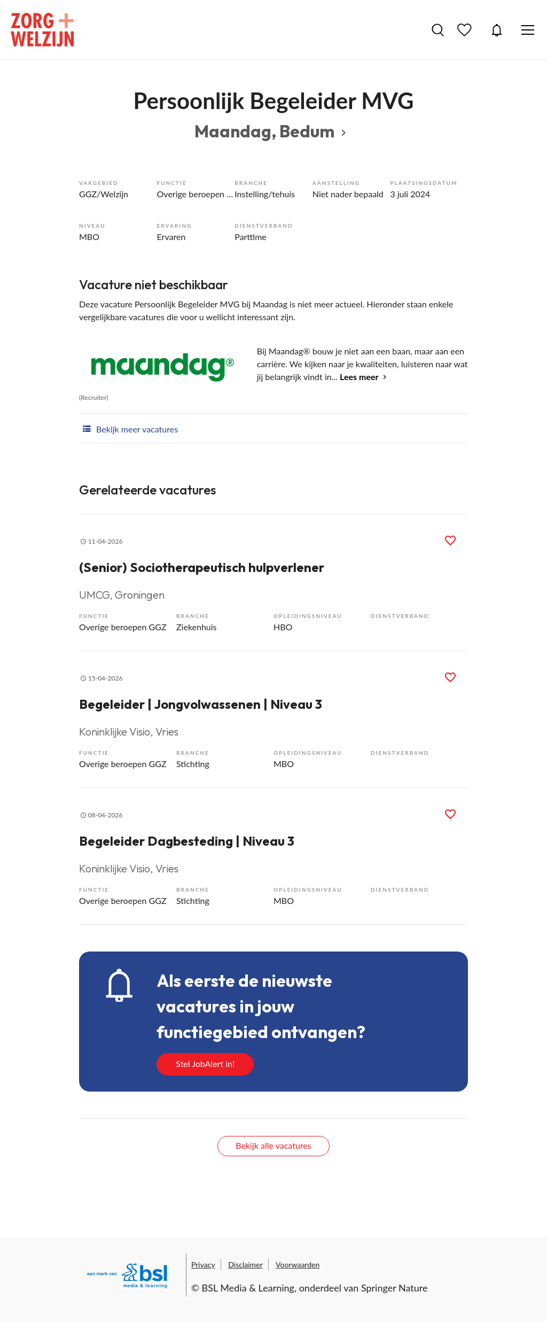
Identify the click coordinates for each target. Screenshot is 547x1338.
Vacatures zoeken (438, 30)
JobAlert (497, 30)
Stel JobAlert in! (205, 1063)
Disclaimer (245, 1264)
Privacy (203, 1264)
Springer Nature (394, 1288)
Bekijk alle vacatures (273, 1145)
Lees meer (359, 377)
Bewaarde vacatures (465, 30)
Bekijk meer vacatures (128, 428)
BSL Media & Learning (248, 1288)
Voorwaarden (297, 1264)
